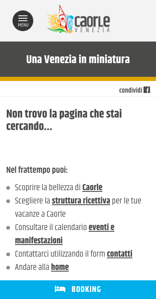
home (60, 267)
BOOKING (78, 289)
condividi (134, 91)
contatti (119, 254)
